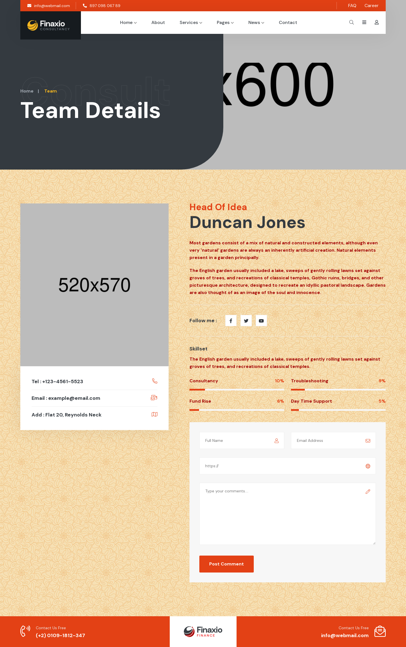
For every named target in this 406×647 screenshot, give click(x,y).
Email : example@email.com (66, 398)
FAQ (352, 5)
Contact (288, 22)
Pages (225, 22)
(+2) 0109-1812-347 (60, 635)
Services (191, 22)
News (256, 22)
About (158, 22)
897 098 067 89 (101, 5)
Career (372, 5)
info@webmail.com (48, 5)
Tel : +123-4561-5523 (57, 381)
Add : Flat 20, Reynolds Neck (67, 414)
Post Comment (226, 564)
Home (128, 22)
